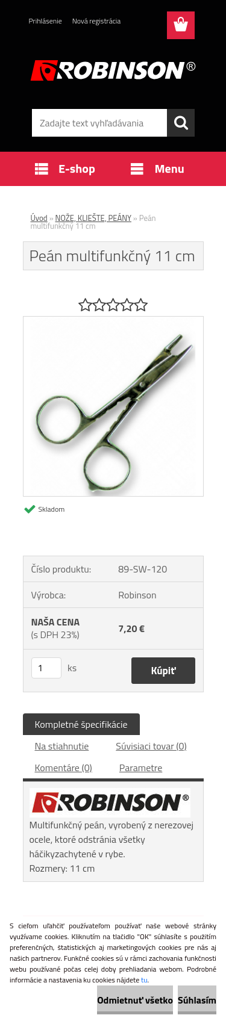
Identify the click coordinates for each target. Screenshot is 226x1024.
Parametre (140, 767)
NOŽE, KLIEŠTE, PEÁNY (93, 218)
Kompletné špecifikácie (81, 724)
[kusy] (46, 667)
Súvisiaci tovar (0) (151, 746)
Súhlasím (197, 1000)
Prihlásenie (45, 20)
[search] (181, 123)
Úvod (39, 218)
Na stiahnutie (62, 746)
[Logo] (113, 70)
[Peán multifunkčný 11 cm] (113, 321)
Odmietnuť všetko (135, 1000)
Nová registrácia (96, 20)
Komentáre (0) (63, 767)
